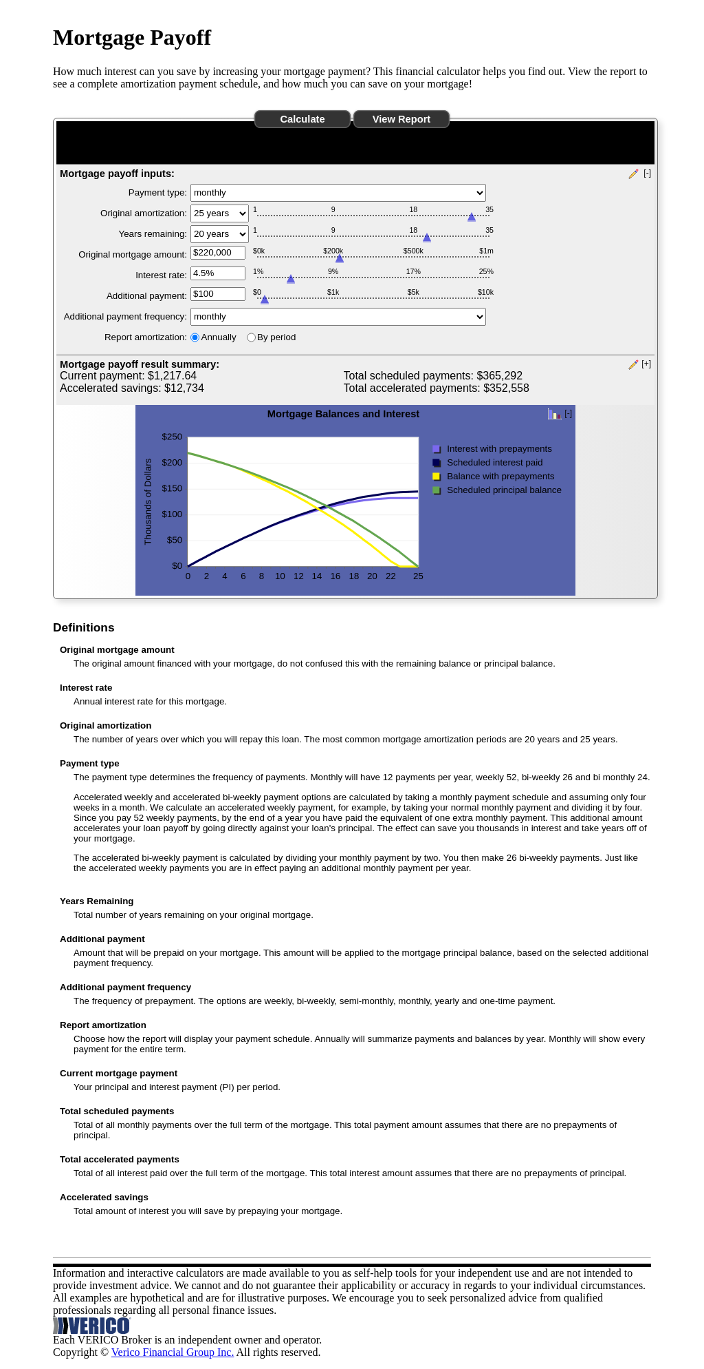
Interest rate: (161, 275)
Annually (218, 337)
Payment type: (158, 192)
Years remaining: (152, 234)
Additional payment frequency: (125, 316)
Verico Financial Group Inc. (172, 1352)
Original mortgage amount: (132, 254)
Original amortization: (143, 213)
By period (276, 337)
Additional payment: (147, 296)
